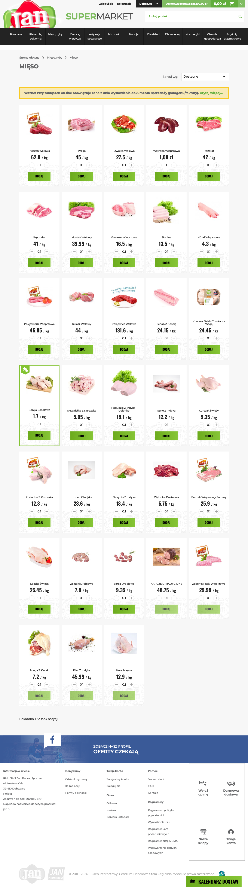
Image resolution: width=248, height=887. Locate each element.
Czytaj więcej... (211, 93)
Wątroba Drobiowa (166, 497)
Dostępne (205, 76)
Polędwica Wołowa (124, 324)
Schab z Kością (166, 324)
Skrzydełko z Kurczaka (81, 410)
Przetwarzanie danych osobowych (162, 850)
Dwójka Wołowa (124, 150)
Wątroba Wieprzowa (166, 150)
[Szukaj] (195, 16)
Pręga (82, 150)
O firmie (112, 803)
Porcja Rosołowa (39, 410)
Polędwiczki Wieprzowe (39, 324)
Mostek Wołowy (81, 237)
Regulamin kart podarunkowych (158, 831)
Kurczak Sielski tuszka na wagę (209, 322)
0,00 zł (224, 4)
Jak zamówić (156, 779)
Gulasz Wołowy (81, 324)
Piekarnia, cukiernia (35, 36)
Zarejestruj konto (118, 779)
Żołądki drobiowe (81, 583)
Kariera (111, 810)
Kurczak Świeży (209, 410)
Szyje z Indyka (166, 410)
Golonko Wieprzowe (124, 237)
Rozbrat (209, 150)
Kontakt (153, 792)
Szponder (39, 237)
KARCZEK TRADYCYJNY (166, 583)
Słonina (166, 237)
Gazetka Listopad (118, 817)
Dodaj (39, 176)
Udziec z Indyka (81, 497)
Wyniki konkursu (158, 822)
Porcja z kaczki (39, 670)
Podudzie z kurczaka (39, 497)
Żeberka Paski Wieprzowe (208, 583)
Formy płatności (75, 792)
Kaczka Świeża (39, 583)
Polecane (16, 34)
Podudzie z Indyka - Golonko (124, 409)
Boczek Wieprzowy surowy (208, 497)
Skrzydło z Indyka (124, 497)
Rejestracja (124, 3)
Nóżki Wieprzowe (209, 237)
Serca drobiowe (124, 583)
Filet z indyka (81, 670)
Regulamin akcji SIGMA (163, 841)
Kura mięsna (124, 670)
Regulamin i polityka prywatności (161, 813)
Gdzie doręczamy (76, 779)
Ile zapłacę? (72, 786)
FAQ (151, 786)
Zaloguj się (113, 786)
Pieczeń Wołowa (39, 150)
